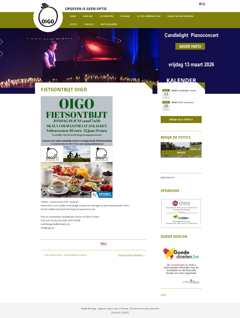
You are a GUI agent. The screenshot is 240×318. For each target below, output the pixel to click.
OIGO (163, 294)
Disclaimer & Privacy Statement (144, 308)
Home (73, 16)
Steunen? (125, 16)
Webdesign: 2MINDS (120, 312)
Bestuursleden (109, 24)
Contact (89, 24)
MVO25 (181, 152)
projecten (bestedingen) (180, 16)
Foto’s (73, 24)
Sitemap (124, 308)
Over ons (88, 16)
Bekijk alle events (181, 119)
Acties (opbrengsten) (148, 16)
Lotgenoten (106, 16)
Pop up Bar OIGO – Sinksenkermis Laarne (64, 254)
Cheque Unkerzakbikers (132, 254)
